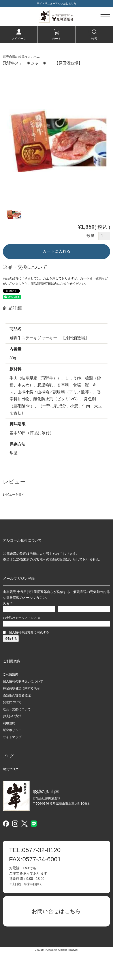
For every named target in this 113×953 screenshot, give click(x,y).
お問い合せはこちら (56, 911)
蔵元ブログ (10, 769)
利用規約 (9, 723)
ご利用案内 (10, 674)
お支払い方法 (12, 716)
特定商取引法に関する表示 (21, 688)
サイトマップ (12, 737)
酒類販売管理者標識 (17, 695)
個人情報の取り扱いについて (23, 681)
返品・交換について (17, 709)
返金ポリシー (12, 730)
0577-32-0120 (35, 850)
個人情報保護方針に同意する (29, 632)
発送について (12, 702)
